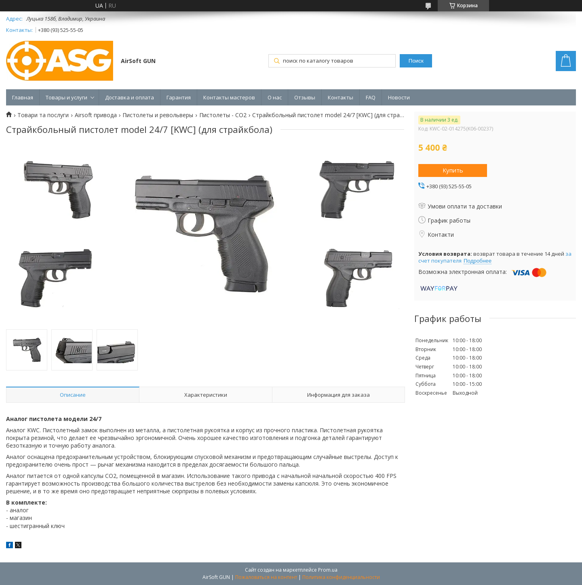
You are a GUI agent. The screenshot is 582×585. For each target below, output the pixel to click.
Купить (453, 170)
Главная (22, 97)
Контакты (340, 97)
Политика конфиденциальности (341, 577)
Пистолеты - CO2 (223, 115)
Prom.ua (327, 569)
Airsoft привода (96, 115)
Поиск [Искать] (416, 61)
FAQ (370, 97)
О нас (275, 97)
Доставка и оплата (129, 97)
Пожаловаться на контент (266, 577)
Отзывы (304, 97)
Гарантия (179, 97)
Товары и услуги (66, 97)
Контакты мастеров (229, 97)
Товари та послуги (43, 115)
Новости (399, 97)
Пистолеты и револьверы (157, 115)
